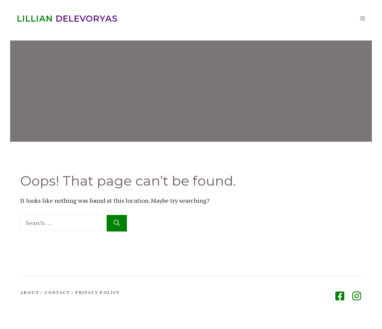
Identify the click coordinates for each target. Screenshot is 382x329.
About (29, 292)
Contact (57, 292)
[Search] (117, 223)
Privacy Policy (97, 292)
